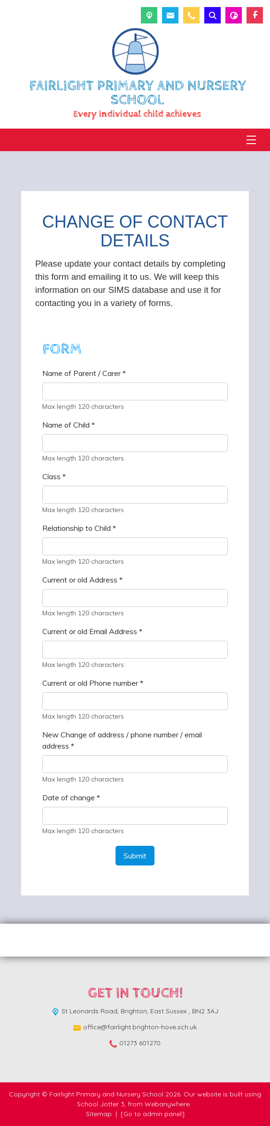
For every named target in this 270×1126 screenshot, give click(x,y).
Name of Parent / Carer (84, 373)
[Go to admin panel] (153, 1114)
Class (54, 476)
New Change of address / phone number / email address (122, 740)
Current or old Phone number (92, 683)
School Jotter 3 (100, 1104)
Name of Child (68, 424)
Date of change (71, 797)
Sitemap (99, 1114)
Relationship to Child (79, 528)
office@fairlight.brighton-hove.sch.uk (140, 1027)
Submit (135, 855)
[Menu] (251, 140)
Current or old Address (82, 579)
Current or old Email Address (92, 631)
